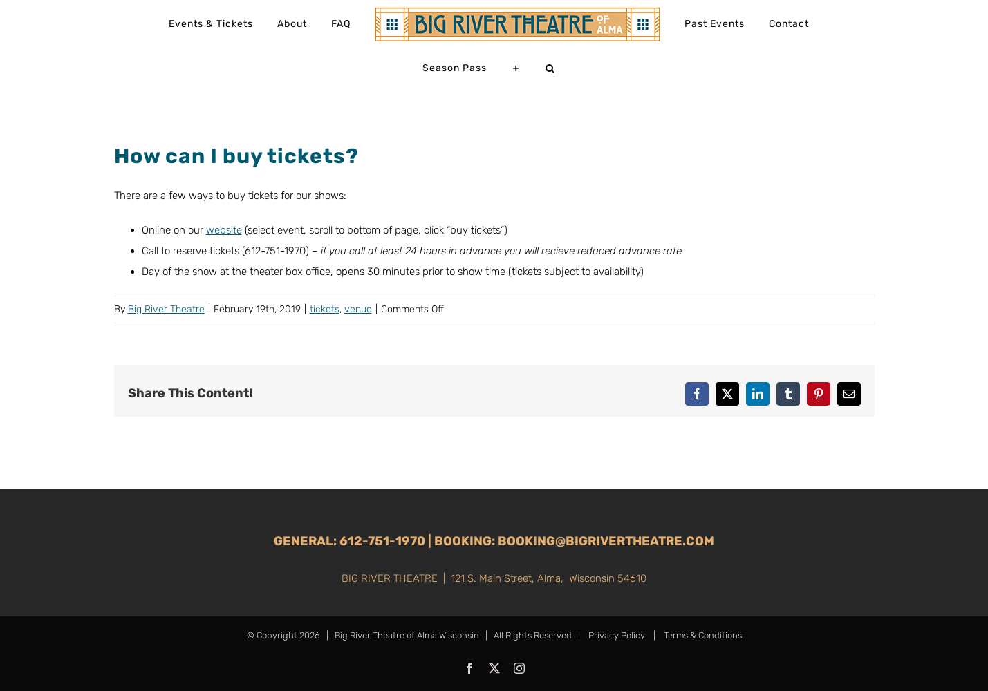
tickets (324, 309)
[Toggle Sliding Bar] (516, 68)
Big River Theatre (166, 309)
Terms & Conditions (702, 635)
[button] (550, 68)
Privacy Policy (616, 635)
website (224, 230)
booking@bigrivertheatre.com (606, 541)
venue (358, 309)
